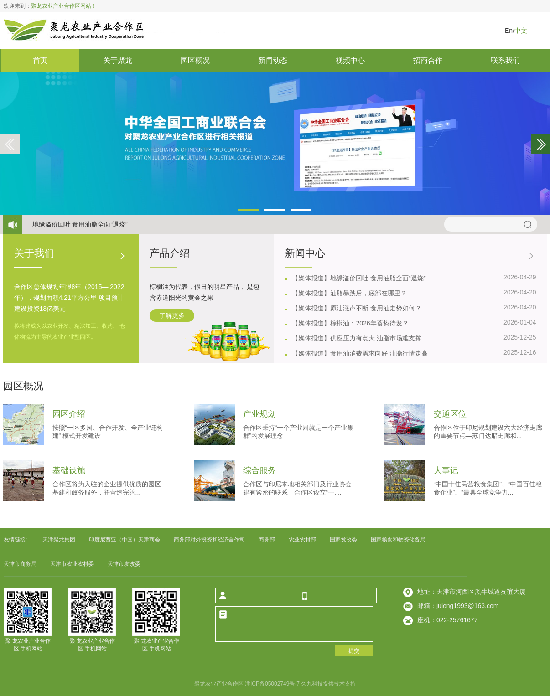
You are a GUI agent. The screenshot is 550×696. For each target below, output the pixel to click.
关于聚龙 (117, 60)
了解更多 (172, 315)
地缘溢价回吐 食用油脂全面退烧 (80, 224)
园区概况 (195, 60)
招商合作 (427, 60)
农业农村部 (302, 539)
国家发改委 (343, 539)
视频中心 (350, 60)
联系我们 (505, 60)
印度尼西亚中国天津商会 (124, 539)
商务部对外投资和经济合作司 (209, 539)
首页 (40, 60)
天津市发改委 (124, 564)
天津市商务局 (20, 564)
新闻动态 (272, 60)
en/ (509, 30)
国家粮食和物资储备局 (398, 539)
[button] (248, 210)
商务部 (267, 539)
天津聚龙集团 (58, 539)
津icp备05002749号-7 (273, 684)
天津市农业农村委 (72, 564)
